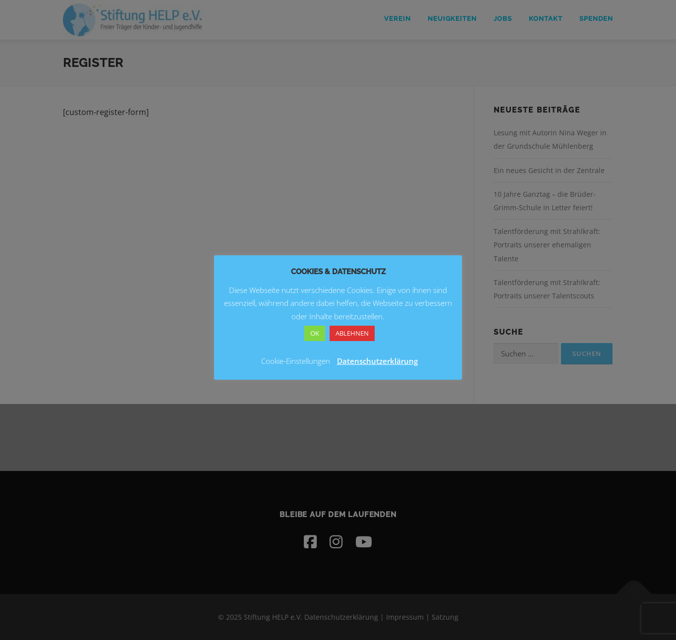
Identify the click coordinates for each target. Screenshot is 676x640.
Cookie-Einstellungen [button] (295, 361)
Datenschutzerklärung (377, 361)
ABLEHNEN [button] (352, 333)
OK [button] (314, 333)
